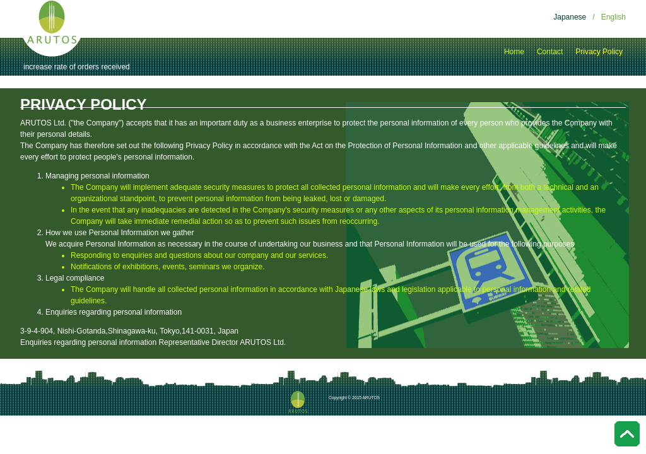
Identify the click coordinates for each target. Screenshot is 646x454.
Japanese (569, 17)
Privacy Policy (599, 51)
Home (514, 51)
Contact (550, 51)
